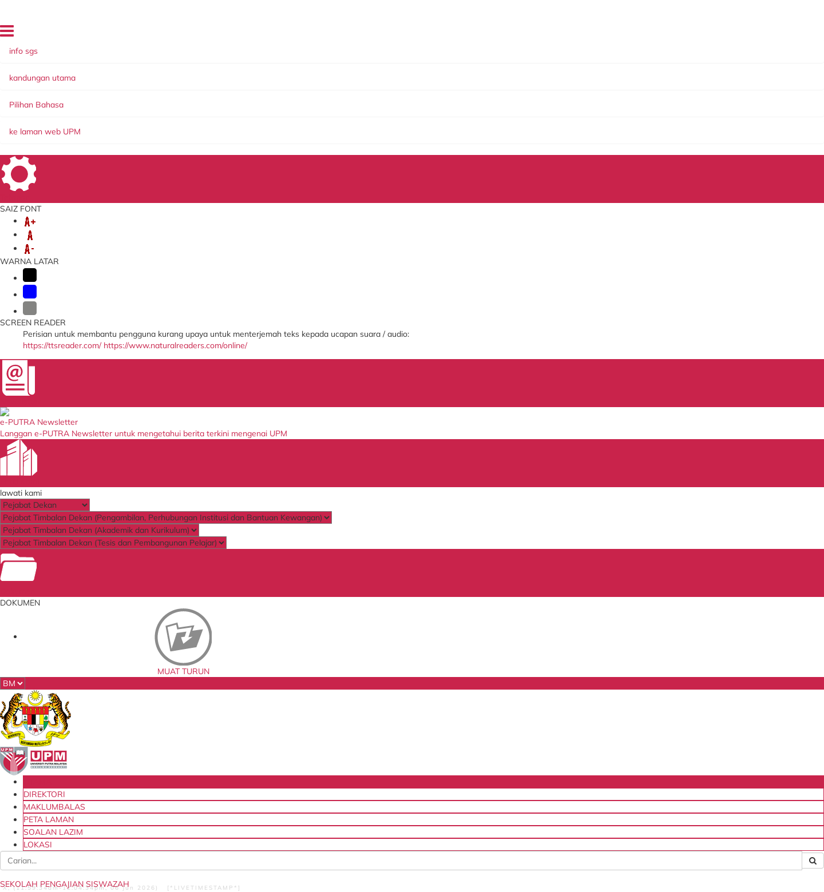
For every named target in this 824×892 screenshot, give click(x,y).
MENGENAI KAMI (107, 98)
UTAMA (501, 33)
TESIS (660, 98)
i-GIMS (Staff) (234, 699)
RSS (327, 870)
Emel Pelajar (232, 677)
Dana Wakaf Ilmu (520, 707)
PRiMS (221, 777)
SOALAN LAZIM (699, 33)
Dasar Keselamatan (179, 870)
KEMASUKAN (179, 98)
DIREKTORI (539, 33)
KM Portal (227, 746)
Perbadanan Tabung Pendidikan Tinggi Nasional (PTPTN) (406, 700)
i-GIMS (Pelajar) (238, 688)
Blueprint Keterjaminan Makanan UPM (548, 681)
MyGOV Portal (374, 715)
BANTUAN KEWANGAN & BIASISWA (566, 98)
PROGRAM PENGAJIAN (434, 98)
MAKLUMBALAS (591, 33)
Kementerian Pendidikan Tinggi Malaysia (405, 681)
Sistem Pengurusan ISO (532, 696)
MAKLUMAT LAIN (186, 110)
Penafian (119, 870)
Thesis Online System (248, 711)
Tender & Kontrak (520, 719)
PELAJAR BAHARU (254, 98)
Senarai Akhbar (503, 157)
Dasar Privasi (247, 870)
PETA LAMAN (645, 33)
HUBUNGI (252, 110)
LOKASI (745, 33)
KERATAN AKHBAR (115, 135)
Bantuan (79, 870)
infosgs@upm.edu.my (619, 269)
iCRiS (219, 789)
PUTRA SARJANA (106, 110)
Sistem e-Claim (237, 734)
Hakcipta (295, 870)
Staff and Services (103, 716)
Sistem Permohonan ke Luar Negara (261, 762)
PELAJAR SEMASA (339, 98)
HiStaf (500, 731)
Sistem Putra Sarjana (248, 723)
